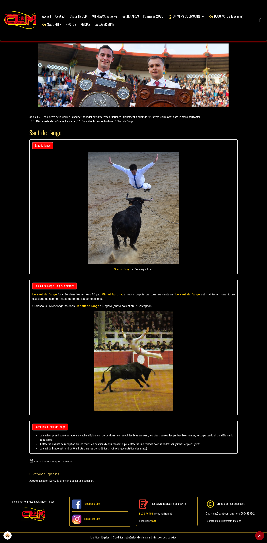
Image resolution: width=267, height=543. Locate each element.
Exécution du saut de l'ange (50, 427)
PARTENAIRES (130, 16)
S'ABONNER (52, 24)
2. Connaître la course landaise (96, 122)
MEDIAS (86, 24)
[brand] (20, 20)
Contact (61, 16)
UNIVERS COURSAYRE (185, 16)
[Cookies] (8, 535)
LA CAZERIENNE (105, 24)
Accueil (47, 16)
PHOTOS (71, 24)
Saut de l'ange (43, 146)
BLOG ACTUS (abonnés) (227, 16)
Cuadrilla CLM (79, 16)
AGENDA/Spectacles (105, 16)
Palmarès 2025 (154, 16)
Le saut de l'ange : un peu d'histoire (54, 286)
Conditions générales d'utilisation (131, 538)
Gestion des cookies (165, 538)
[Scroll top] (259, 535)
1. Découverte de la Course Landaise (54, 122)
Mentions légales (100, 538)
